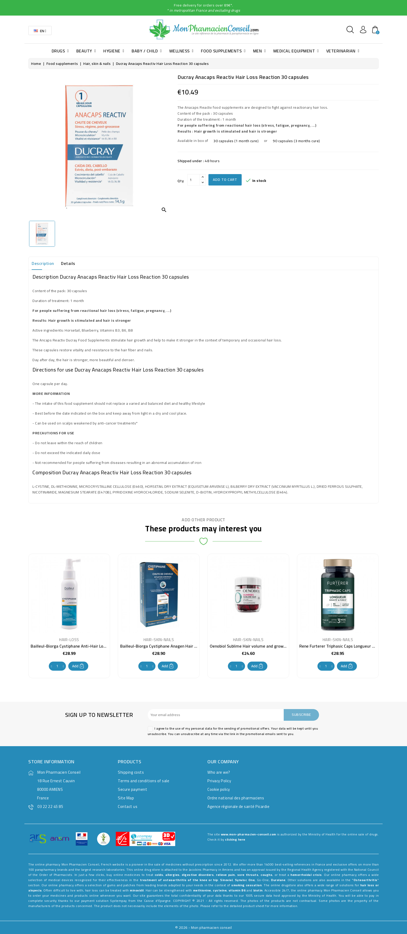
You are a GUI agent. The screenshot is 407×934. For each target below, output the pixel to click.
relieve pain (225, 875)
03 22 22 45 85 (50, 806)
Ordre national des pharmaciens (235, 798)
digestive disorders (198, 875)
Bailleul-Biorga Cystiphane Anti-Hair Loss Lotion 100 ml (82, 646)
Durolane (278, 880)
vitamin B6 (237, 890)
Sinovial (226, 880)
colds (159, 875)
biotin (258, 890)
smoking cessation (246, 885)
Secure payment (132, 789)
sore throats (248, 875)
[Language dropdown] (40, 30)
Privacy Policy (219, 781)
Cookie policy (218, 789)
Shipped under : (191, 160)
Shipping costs (131, 772)
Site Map (126, 798)
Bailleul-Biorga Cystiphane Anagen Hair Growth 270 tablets (175, 646)
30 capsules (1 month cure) (236, 141)
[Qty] (193, 180)
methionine (202, 890)
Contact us (127, 806)
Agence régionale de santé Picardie (238, 806)
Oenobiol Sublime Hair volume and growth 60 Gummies (261, 646)
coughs (266, 875)
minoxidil (137, 890)
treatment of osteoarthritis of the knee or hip (179, 880)
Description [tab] (43, 263)
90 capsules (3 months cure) (296, 141)
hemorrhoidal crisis (306, 875)
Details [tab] (68, 263)
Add (78, 666)
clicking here (235, 839)
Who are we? (218, 772)
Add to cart (225, 179)
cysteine (220, 890)
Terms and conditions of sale (143, 781)
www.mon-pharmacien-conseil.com (248, 834)
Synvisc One (245, 880)
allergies (172, 875)
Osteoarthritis (365, 880)
